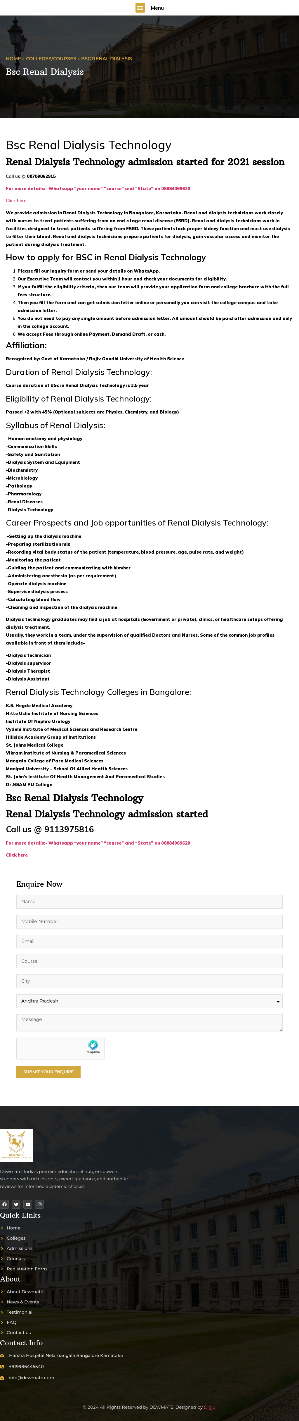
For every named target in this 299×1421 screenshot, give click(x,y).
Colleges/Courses (51, 58)
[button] (140, 8)
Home (13, 58)
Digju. (210, 1407)
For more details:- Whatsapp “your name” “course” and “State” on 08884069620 (98, 843)
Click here (16, 200)
